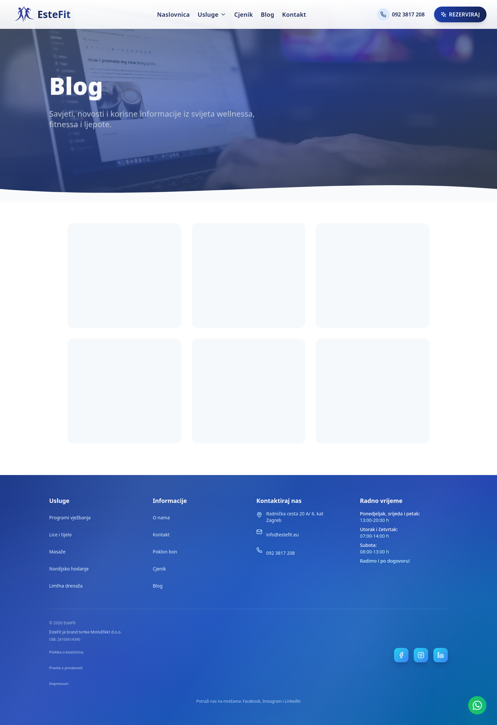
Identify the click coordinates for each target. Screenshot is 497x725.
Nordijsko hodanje (69, 569)
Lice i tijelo (60, 534)
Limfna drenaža (66, 586)
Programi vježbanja (69, 517)
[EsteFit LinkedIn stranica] (440, 655)
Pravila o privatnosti (66, 667)
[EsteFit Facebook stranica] (401, 655)
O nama (161, 517)
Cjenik (243, 14)
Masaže (57, 552)
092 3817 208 (280, 553)
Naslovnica (173, 14)
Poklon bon (165, 552)
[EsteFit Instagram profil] (421, 655)
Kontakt (294, 14)
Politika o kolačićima (66, 652)
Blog (267, 14)
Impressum (59, 683)
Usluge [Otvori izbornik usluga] (212, 14)
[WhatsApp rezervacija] (477, 705)
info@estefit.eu (282, 534)
